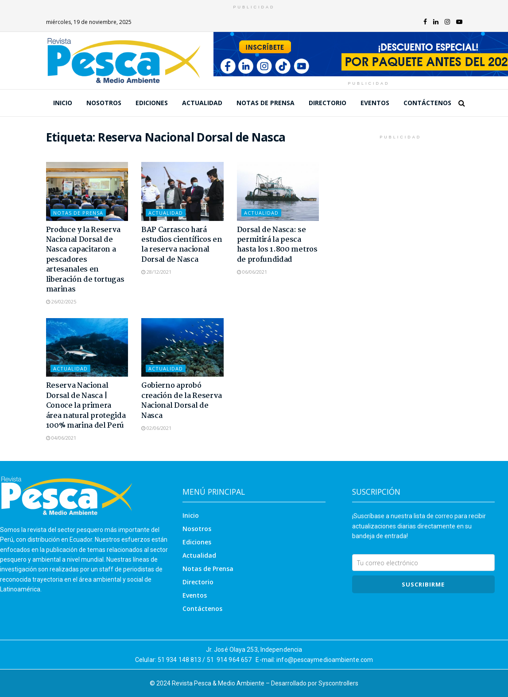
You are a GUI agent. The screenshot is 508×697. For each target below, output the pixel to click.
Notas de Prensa (266, 102)
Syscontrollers (338, 683)
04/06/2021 (61, 437)
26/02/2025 (61, 301)
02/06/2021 (156, 428)
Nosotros (103, 102)
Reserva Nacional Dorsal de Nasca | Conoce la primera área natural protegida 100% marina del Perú (86, 406)
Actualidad (202, 102)
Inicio (62, 102)
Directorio (327, 102)
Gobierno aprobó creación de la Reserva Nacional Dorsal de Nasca (181, 400)
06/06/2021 (252, 271)
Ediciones (152, 102)
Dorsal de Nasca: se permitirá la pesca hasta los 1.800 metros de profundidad (277, 245)
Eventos (375, 102)
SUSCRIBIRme (423, 584)
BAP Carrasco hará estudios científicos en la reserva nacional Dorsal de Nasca (181, 245)
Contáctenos (427, 102)
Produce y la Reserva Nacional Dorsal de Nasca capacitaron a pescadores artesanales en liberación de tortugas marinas (85, 259)
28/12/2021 (156, 271)
